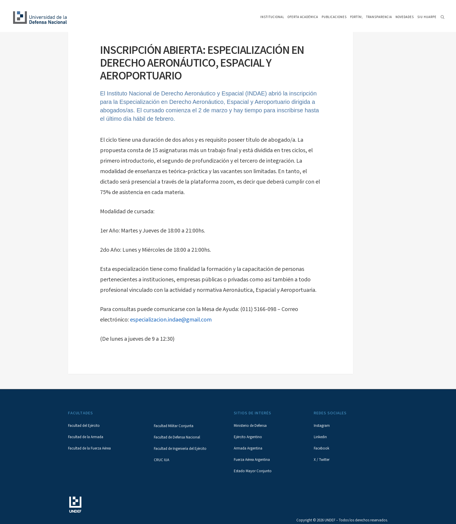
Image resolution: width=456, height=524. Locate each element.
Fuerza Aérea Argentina (252, 460)
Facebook (321, 449)
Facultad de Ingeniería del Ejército (180, 449)
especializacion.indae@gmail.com (171, 320)
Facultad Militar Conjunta (173, 426)
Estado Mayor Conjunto (253, 471)
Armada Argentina (248, 449)
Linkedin (320, 437)
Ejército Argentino (248, 437)
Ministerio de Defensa (250, 426)
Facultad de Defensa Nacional (177, 437)
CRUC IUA (161, 460)
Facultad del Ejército (84, 426)
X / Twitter (321, 460)
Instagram (322, 426)
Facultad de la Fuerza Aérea (89, 449)
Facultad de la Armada (85, 437)
